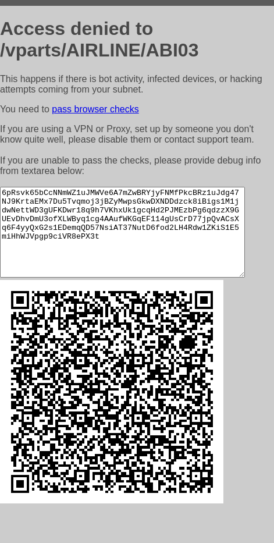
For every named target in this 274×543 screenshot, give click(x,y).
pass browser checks (95, 109)
